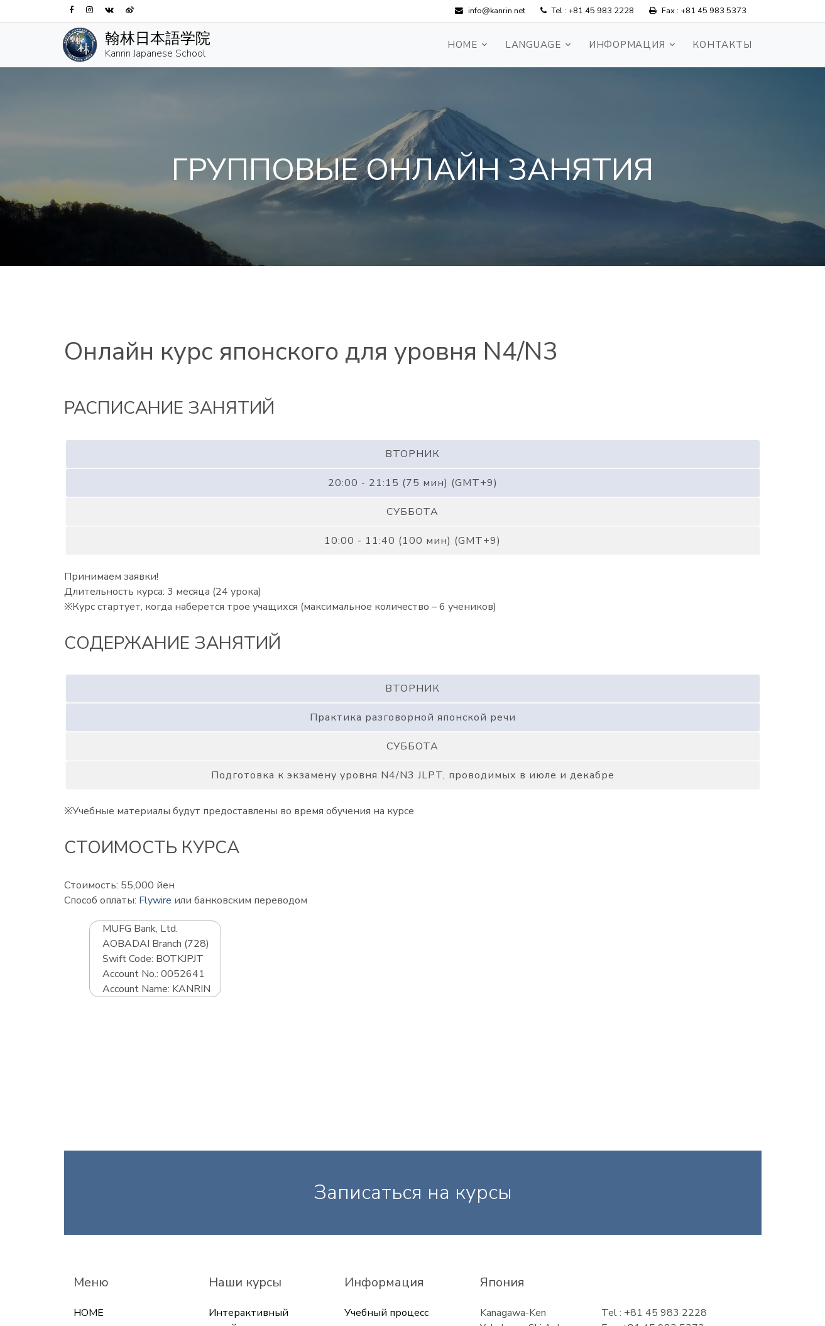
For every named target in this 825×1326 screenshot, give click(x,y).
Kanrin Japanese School (155, 53)
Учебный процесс (386, 1313)
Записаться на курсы (413, 1193)
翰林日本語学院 (157, 38)
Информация (627, 44)
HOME (462, 44)
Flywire (155, 900)
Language (533, 44)
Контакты (721, 44)
